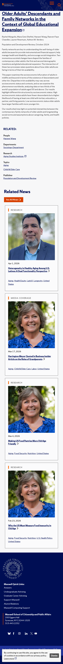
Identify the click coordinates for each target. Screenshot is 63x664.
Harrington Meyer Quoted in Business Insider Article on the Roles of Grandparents (29, 358)
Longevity (38, 280)
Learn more (9, 658)
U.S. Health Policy (44, 538)
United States (43, 368)
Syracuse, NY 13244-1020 (17, 620)
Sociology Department (13, 147)
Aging (6, 165)
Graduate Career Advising (15, 595)
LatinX (30, 280)
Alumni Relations (11, 603)
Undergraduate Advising (15, 591)
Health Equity (20, 280)
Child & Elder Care (11, 169)
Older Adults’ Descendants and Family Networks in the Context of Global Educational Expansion (31, 21)
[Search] (59, 5)
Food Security (20, 453)
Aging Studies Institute (13, 156)
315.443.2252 (12, 623)
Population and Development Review (19, 178)
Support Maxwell (11, 599)
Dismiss (54, 655)
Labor (34, 368)
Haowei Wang (9, 138)
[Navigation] (51, 5)
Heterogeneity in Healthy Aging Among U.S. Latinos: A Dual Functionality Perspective (29, 270)
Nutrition (32, 453)
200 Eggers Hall (12, 617)
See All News (13, 199)
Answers (8, 587)
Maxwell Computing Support (17, 607)
